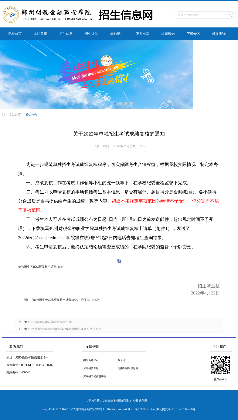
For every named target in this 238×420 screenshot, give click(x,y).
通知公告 (31, 114)
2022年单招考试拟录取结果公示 (51, 322)
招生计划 (91, 34)
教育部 (121, 360)
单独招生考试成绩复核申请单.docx (40, 266)
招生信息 (66, 34)
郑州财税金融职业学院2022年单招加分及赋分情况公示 (66, 329)
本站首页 (40, 34)
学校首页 (15, 34)
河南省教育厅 (91, 368)
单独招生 (117, 34)
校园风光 (168, 34)
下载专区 (193, 34)
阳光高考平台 (91, 360)
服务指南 (142, 34)
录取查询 (219, 34)
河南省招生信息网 (128, 368)
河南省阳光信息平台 (94, 376)
